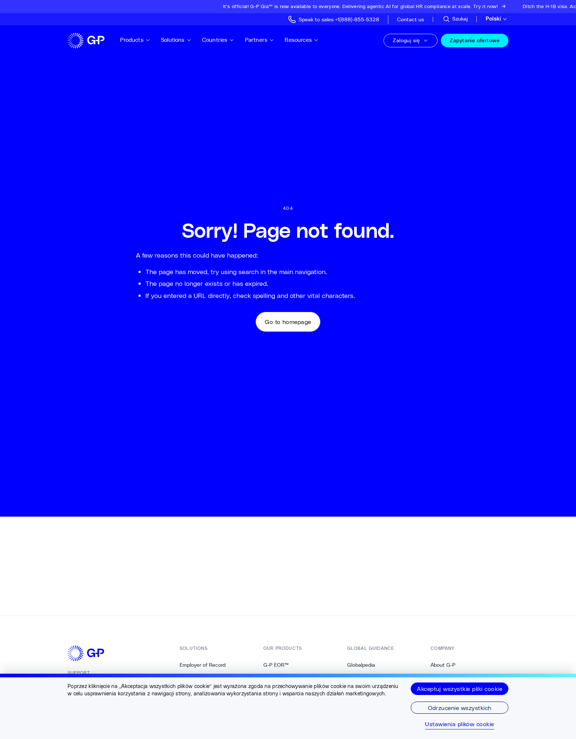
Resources (301, 40)
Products (135, 40)
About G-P (443, 665)
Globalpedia (361, 665)
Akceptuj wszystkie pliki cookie (459, 688)
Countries (218, 40)
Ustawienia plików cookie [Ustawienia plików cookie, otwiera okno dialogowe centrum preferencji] (459, 724)
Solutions (176, 40)
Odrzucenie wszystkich (460, 707)
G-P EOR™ (276, 665)
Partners (259, 40)
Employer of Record (203, 665)
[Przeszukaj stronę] (455, 19)
